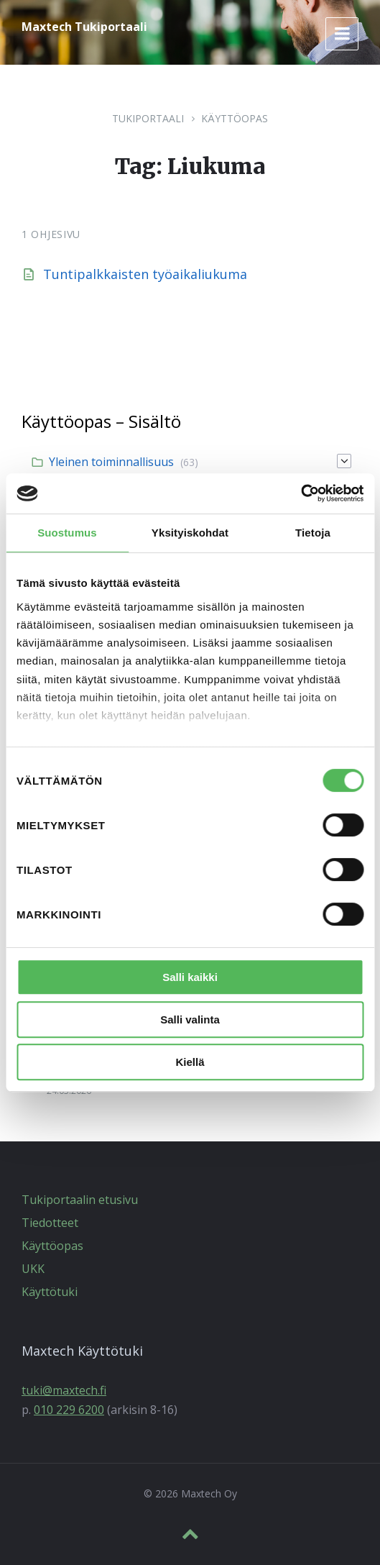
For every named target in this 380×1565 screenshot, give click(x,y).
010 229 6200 (69, 1410)
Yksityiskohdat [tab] (190, 532)
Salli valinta (190, 1019)
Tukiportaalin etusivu (80, 1200)
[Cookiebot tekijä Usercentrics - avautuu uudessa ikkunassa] (300, 493)
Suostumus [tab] (67, 532)
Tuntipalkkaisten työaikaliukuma (145, 274)
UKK (33, 1269)
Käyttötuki (50, 1292)
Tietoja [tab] (312, 532)
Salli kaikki (190, 977)
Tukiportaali (148, 118)
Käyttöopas (234, 118)
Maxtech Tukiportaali (84, 27)
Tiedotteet (50, 1223)
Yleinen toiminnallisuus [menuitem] (111, 462)
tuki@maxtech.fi (64, 1390)
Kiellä (189, 1062)
